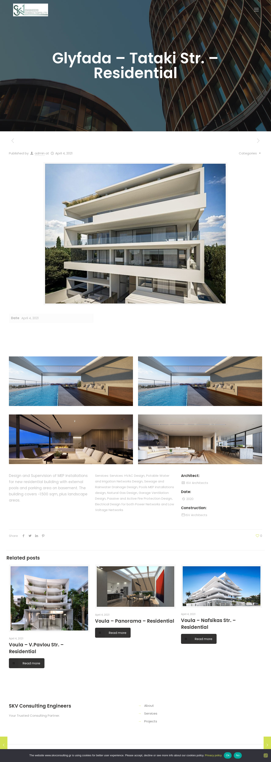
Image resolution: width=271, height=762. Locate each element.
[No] (266, 755)
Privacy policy (213, 755)
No (237, 755)
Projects (150, 721)
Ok (228, 755)
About (149, 705)
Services (150, 713)
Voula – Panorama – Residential (134, 621)
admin (40, 153)
